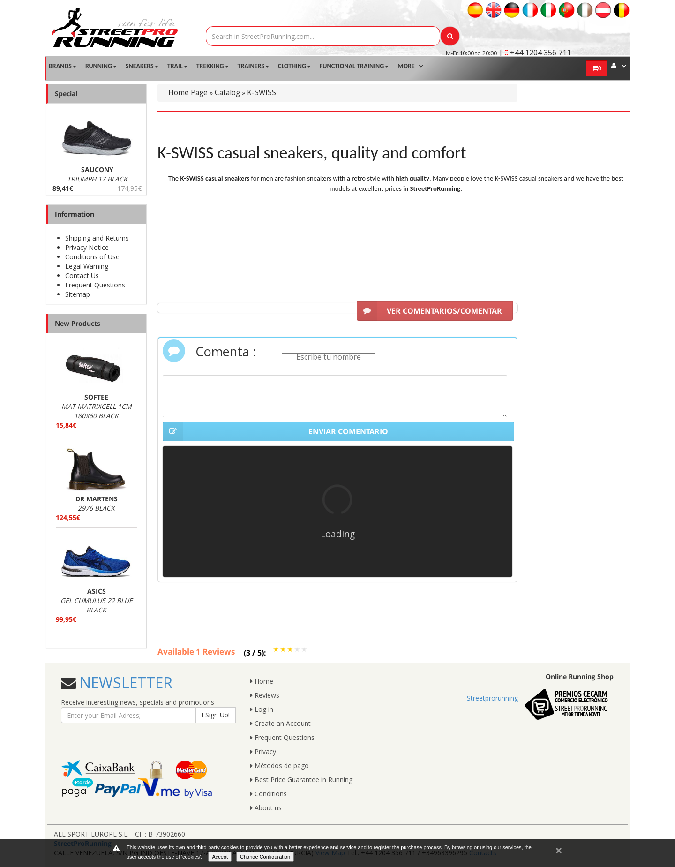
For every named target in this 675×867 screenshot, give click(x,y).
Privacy (263, 751)
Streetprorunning (492, 698)
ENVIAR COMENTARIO (275, 432)
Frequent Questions (95, 284)
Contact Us (82, 275)
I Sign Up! (216, 714)
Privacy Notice (87, 247)
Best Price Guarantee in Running (301, 779)
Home (261, 681)
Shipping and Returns (97, 238)
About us (266, 807)
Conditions (268, 793)
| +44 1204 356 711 (535, 52)
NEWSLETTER (124, 682)
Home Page (188, 93)
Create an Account (280, 723)
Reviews (264, 695)
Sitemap (77, 294)
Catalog (227, 93)
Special (66, 93)
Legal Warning (86, 266)
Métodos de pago (279, 765)
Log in (261, 709)
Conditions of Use (92, 256)
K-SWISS (261, 93)
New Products (77, 323)
